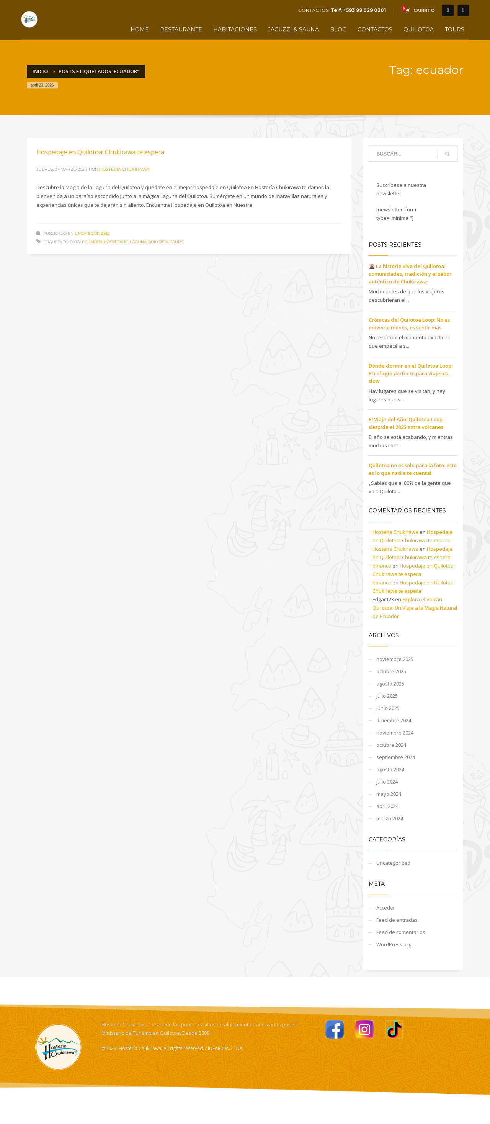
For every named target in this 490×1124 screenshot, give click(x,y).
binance (381, 565)
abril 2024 (387, 806)
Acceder (385, 907)
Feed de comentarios (400, 932)
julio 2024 (387, 781)
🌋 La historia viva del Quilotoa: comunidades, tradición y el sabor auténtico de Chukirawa (410, 274)
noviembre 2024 (394, 732)
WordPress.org (393, 944)
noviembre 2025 (394, 659)
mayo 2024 (388, 793)
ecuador (92, 241)
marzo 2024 (389, 818)
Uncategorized (92, 233)
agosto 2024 (390, 769)
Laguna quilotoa (149, 241)
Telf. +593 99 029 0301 (358, 10)
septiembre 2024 (395, 757)
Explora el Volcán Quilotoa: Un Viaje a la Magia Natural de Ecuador (414, 608)
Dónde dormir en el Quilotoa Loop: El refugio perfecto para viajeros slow (410, 373)
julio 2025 (387, 695)
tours (176, 241)
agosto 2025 (390, 683)
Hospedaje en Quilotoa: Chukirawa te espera (100, 152)
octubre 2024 (391, 744)
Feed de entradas (397, 919)
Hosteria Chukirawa (124, 169)
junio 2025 (388, 708)
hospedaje (116, 241)
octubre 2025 (391, 671)
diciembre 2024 (393, 720)
